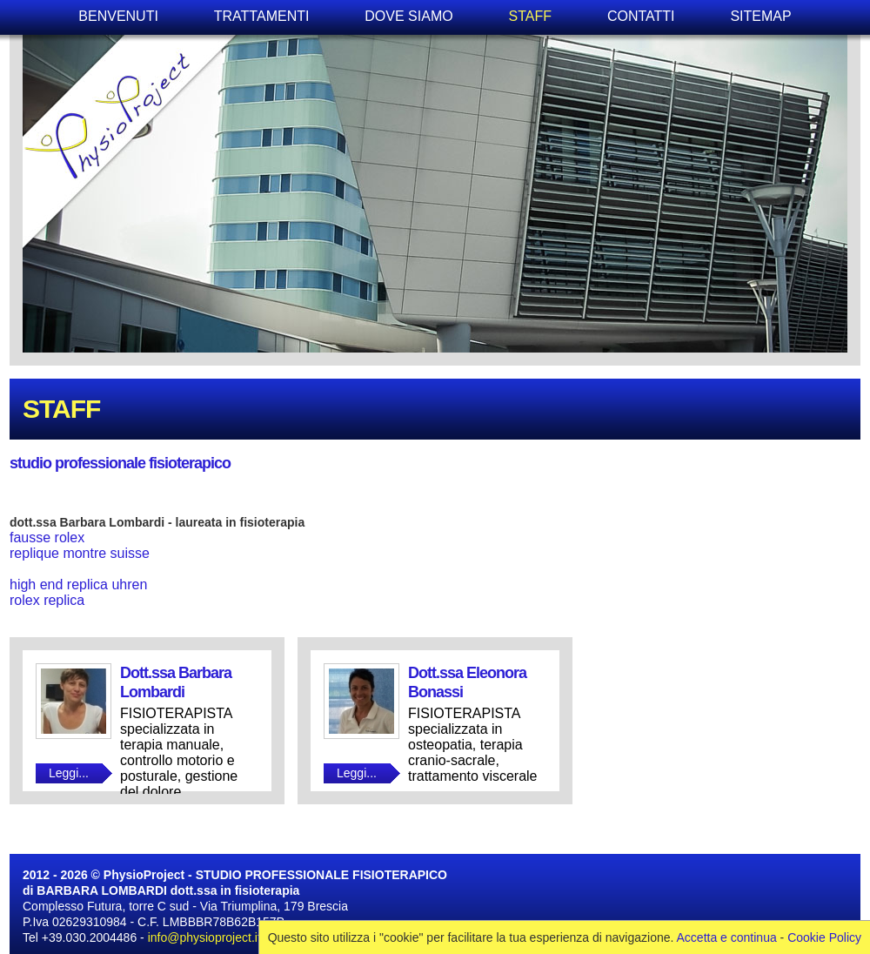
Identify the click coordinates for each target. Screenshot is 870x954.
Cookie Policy (824, 937)
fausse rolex (47, 537)
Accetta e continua (727, 937)
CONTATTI (641, 16)
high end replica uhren (78, 584)
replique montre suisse (80, 553)
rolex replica (47, 600)
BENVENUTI (118, 16)
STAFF (530, 16)
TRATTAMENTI (262, 16)
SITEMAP (760, 16)
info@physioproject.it (204, 937)
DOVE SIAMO (408, 16)
